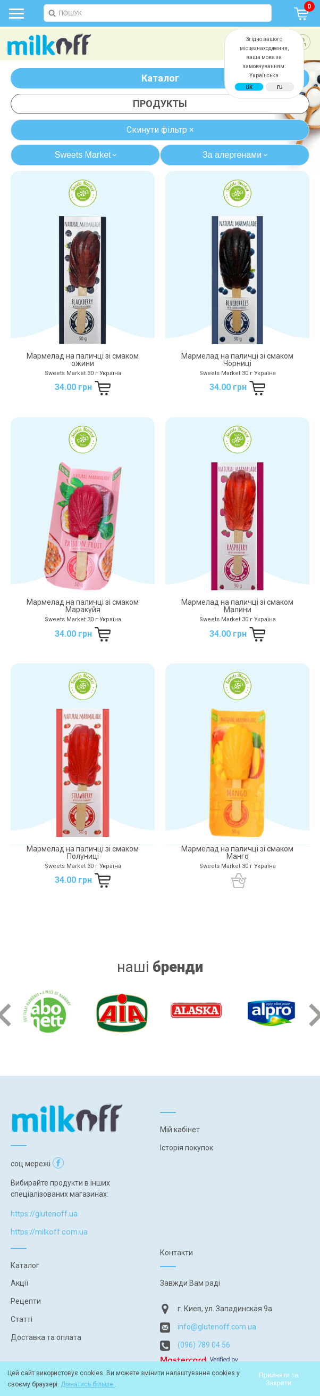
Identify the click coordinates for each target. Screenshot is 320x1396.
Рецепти (26, 1301)
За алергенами (236, 154)
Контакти (176, 1252)
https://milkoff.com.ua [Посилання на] (49, 1232)
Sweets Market (87, 154)
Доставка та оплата (46, 1337)
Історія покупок (186, 1147)
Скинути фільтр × (160, 130)
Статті (21, 1319)
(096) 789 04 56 (204, 1345)
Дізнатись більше (88, 1384)
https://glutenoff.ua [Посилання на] (44, 1214)
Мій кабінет (180, 1129)
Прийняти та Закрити (278, 1379)
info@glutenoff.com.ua (217, 1326)
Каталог (160, 78)
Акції (19, 1283)
